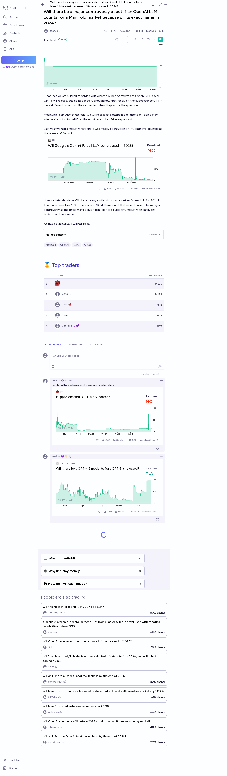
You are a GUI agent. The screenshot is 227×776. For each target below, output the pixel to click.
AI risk (87, 244)
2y (70, 380)
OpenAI (64, 244)
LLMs (76, 244)
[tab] (53, 344)
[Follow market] (153, 4)
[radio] (130, 39)
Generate (154, 234)
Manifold (51, 244)
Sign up (19, 60)
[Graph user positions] (122, 39)
